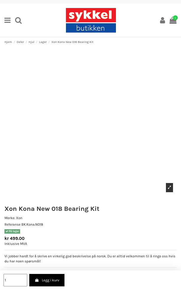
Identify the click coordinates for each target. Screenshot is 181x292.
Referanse (12, 224)
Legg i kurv (47, 280)
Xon (19, 218)
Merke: (9, 218)
